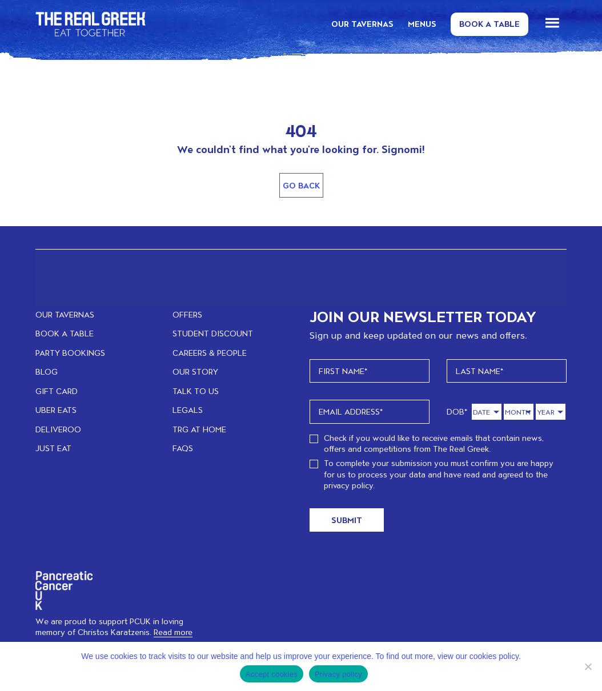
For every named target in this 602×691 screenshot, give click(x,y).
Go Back (301, 185)
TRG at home (199, 429)
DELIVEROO (58, 429)
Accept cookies (272, 674)
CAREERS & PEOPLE (209, 352)
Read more (173, 632)
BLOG (46, 371)
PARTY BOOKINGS (70, 352)
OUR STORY (195, 371)
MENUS (422, 24)
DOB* (457, 411)
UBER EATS (56, 410)
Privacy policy (338, 674)
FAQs (182, 448)
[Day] (487, 412)
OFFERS (187, 314)
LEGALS (187, 410)
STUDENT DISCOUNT (212, 333)
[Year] (551, 412)
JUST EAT (53, 448)
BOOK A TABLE (64, 333)
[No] (587, 666)
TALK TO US (195, 391)
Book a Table (489, 24)
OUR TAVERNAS (362, 24)
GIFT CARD (56, 391)
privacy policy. (349, 485)
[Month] (519, 412)
